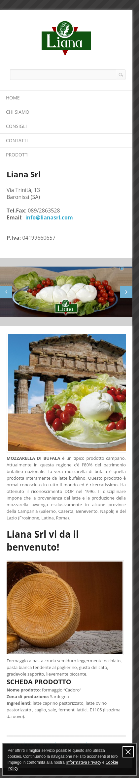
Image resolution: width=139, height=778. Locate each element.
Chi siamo (17, 112)
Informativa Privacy (83, 762)
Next (126, 292)
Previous (6, 292)
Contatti (17, 140)
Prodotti (17, 154)
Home (13, 97)
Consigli (16, 126)
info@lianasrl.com (49, 217)
